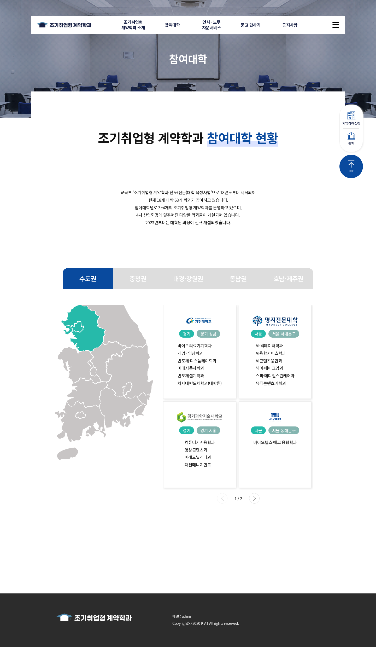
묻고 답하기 (251, 25)
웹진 (351, 139)
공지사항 (289, 25)
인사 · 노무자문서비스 (211, 25)
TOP (351, 166)
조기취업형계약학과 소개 (133, 25)
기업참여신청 (351, 118)
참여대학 (172, 25)
